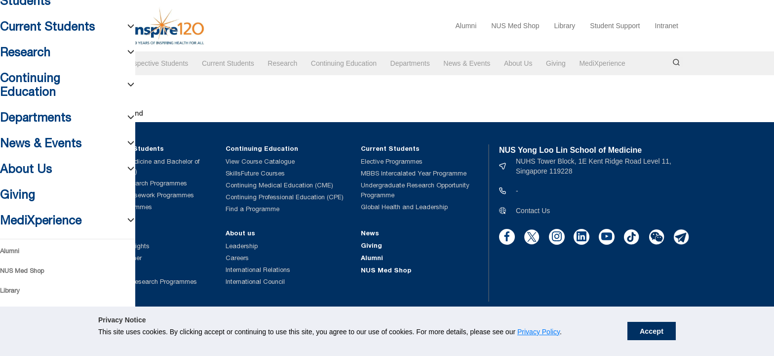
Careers (237, 258)
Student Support (615, 26)
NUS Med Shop (515, 26)
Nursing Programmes (121, 207)
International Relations (258, 269)
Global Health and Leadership (404, 207)
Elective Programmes (392, 161)
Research (282, 63)
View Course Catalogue (260, 161)
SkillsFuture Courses (255, 173)
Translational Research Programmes (144, 281)
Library (565, 26)
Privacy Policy (538, 332)
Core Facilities (111, 269)
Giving (556, 63)
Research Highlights (120, 246)
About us (240, 233)
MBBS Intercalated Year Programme (413, 173)
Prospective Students (155, 63)
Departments (410, 63)
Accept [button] (651, 331)
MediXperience (602, 63)
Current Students (228, 63)
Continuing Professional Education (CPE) (285, 197)
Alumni (465, 26)
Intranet (666, 26)
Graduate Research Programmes (139, 183)
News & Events (466, 63)
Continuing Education (344, 63)
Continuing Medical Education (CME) (279, 185)
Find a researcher (116, 258)
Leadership (242, 246)
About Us (518, 63)
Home (100, 63)
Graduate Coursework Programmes (142, 195)
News (370, 233)
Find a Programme (252, 209)
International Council (255, 281)
